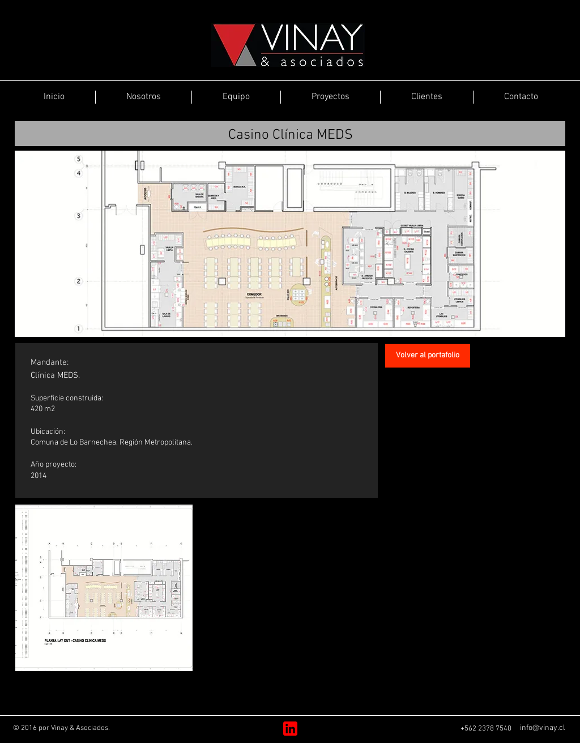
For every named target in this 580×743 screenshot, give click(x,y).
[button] (104, 587)
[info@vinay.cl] (542, 728)
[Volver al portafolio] (427, 356)
